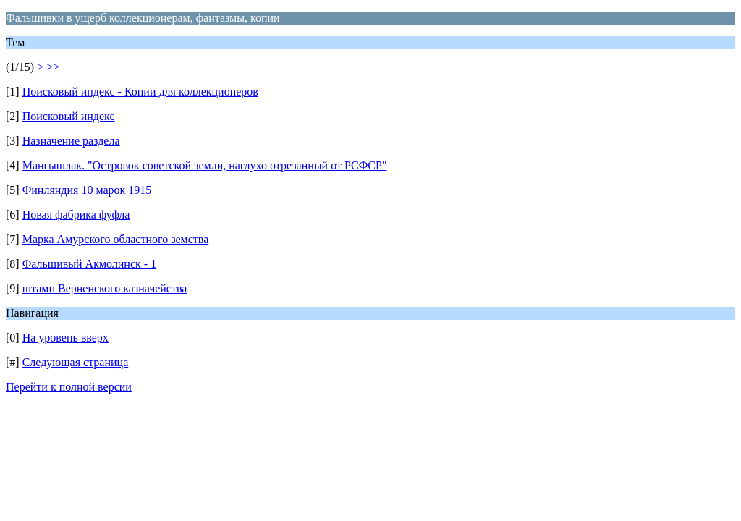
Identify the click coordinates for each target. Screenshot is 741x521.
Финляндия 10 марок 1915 (87, 190)
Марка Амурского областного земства (115, 239)
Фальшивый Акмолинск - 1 (89, 264)
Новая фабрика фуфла (76, 214)
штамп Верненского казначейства (104, 288)
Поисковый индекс (68, 116)
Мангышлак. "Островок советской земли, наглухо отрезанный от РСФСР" (204, 165)
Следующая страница (75, 362)
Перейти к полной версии (69, 387)
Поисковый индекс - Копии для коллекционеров (140, 91)
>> (52, 67)
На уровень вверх (65, 337)
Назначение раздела (71, 141)
